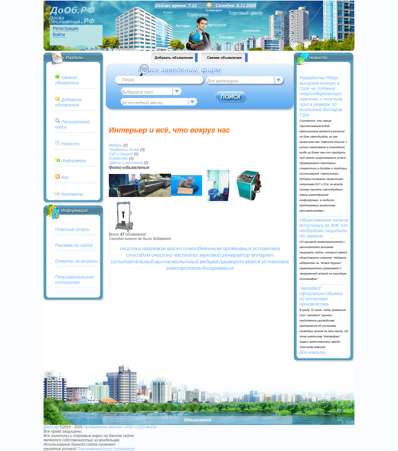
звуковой (210, 255)
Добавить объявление (68, 102)
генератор (236, 255)
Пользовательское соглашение (74, 280)
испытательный (132, 261)
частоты (186, 255)
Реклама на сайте (74, 245)
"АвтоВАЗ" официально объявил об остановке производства (321, 296)
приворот (231, 261)
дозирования (218, 268)
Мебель (115, 145)
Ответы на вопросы (76, 261)
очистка (130, 248)
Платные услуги (72, 229)
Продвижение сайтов (102, 427)
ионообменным (202, 248)
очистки (161, 255)
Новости (70, 143)
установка (266, 248)
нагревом (154, 248)
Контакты (72, 194)
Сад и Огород (121, 154)
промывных (237, 248)
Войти (59, 34)
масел (174, 248)
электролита (183, 268)
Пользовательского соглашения (106, 449)
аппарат (262, 255)
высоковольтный (177, 261)
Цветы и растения (126, 163)
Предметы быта (124, 150)
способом (138, 255)
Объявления (197, 419)
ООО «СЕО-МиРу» (141, 427)
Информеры (73, 160)
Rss (65, 177)
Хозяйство (118, 158)
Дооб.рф (51, 427)
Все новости (312, 352)
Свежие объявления (67, 80)
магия (253, 261)
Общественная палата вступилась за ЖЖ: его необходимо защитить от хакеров (323, 228)
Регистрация (65, 28)
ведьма (209, 261)
